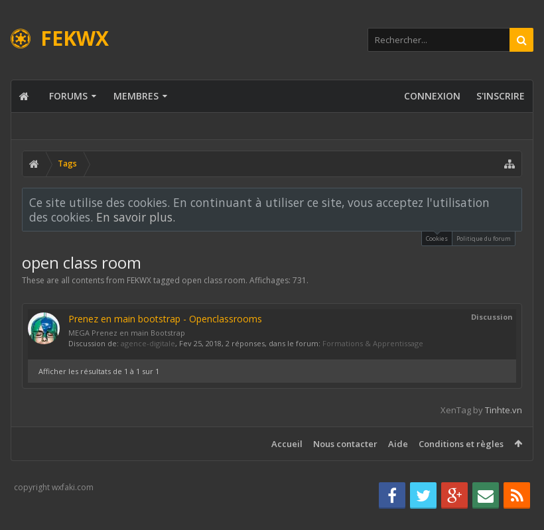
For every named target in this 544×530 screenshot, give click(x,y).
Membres (136, 96)
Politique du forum (483, 238)
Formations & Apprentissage (372, 343)
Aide (398, 444)
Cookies (437, 237)
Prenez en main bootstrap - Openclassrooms (165, 318)
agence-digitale (148, 343)
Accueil (287, 444)
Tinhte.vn (503, 410)
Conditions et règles (461, 444)
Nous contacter (345, 444)
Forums (68, 96)
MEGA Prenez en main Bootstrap (126, 333)
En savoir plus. (135, 217)
